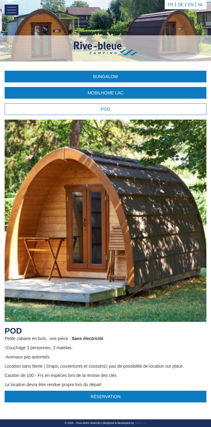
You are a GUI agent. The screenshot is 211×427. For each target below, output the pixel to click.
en (191, 4)
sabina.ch (141, 423)
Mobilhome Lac (106, 92)
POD (105, 109)
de (180, 4)
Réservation (105, 396)
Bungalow (105, 76)
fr (171, 4)
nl (200, 4)
